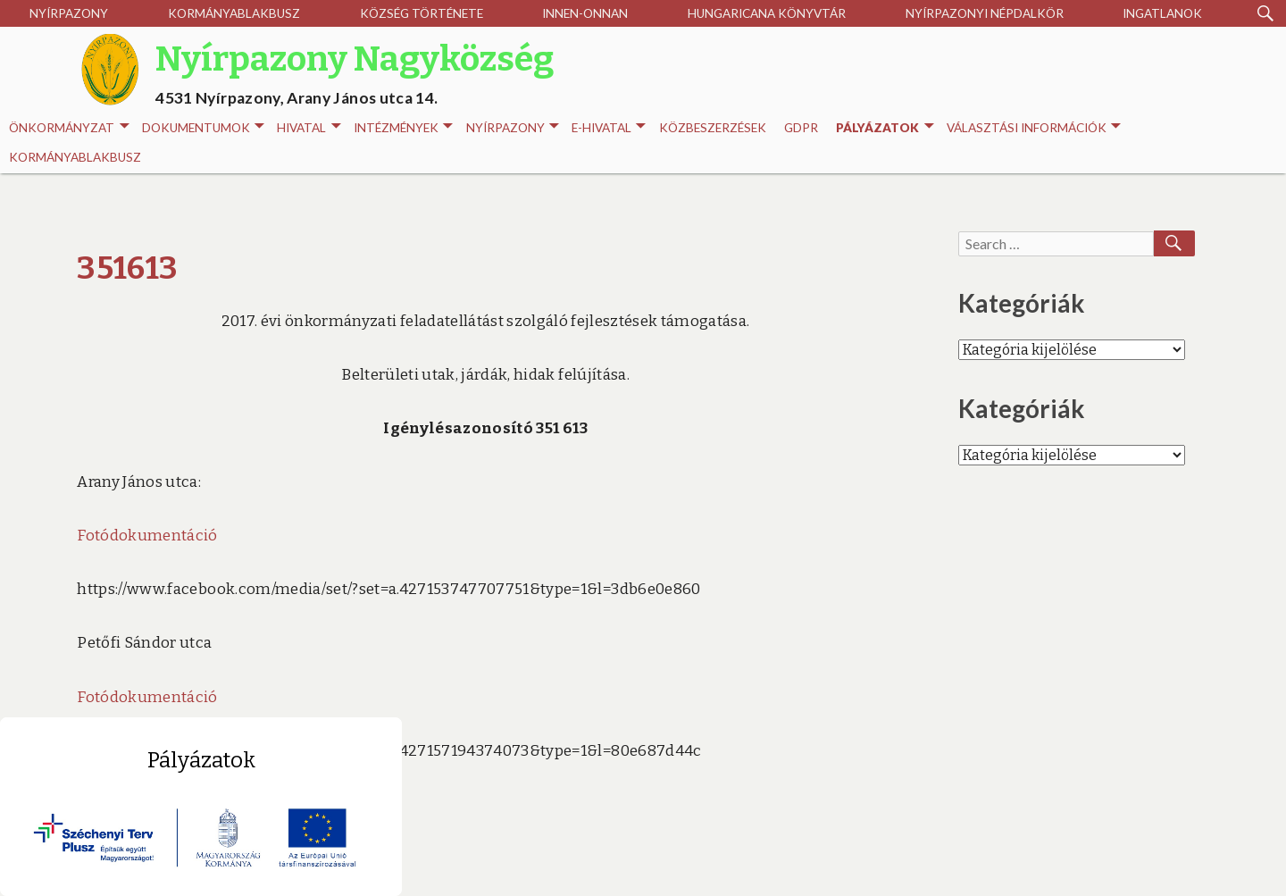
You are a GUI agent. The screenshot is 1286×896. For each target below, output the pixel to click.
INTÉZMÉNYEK (403, 128)
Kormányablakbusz (234, 13)
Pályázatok (884, 128)
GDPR (801, 128)
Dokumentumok (203, 128)
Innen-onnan (585, 13)
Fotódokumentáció (147, 535)
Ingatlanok (1162, 13)
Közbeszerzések (712, 128)
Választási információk (1034, 128)
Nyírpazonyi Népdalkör (985, 13)
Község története (421, 13)
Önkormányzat (69, 128)
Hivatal (308, 128)
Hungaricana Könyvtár (767, 13)
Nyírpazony (68, 13)
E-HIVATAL (609, 128)
